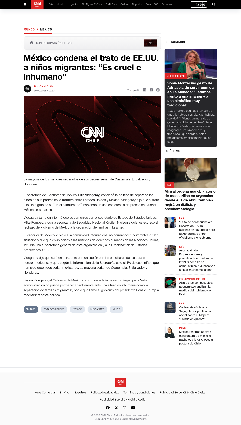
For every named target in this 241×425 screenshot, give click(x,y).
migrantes (97, 309)
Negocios (73, 4)
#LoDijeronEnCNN (92, 4)
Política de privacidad (105, 392)
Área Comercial (45, 392)
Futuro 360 (152, 4)
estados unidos (54, 309)
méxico (46, 29)
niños (116, 309)
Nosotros (80, 392)
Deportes (137, 4)
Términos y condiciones (139, 392)
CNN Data (111, 4)
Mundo (60, 4)
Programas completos (192, 279)
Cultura (125, 4)
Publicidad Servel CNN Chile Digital (183, 392)
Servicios (167, 4)
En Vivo (65, 392)
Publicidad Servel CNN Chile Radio (123, 400)
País (50, 4)
